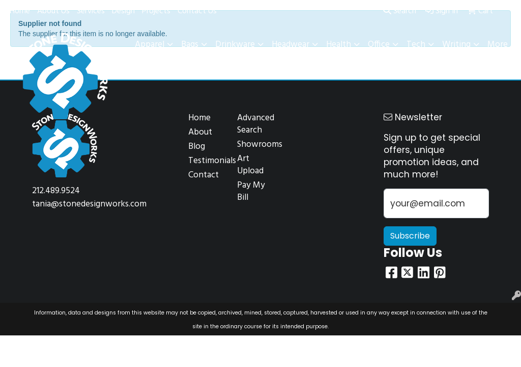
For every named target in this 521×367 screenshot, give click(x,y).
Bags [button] (189, 44)
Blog (196, 146)
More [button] (497, 44)
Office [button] (379, 44)
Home (20, 11)
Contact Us (197, 11)
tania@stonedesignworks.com (89, 204)
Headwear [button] (290, 44)
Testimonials (206, 161)
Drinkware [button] (235, 44)
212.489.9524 (56, 191)
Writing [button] (456, 44)
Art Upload (250, 165)
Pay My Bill (251, 191)
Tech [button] (416, 44)
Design (123, 11)
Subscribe (410, 236)
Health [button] (338, 44)
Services (91, 11)
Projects (156, 11)
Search (399, 11)
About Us (53, 11)
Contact (203, 175)
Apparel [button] (149, 44)
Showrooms (255, 144)
